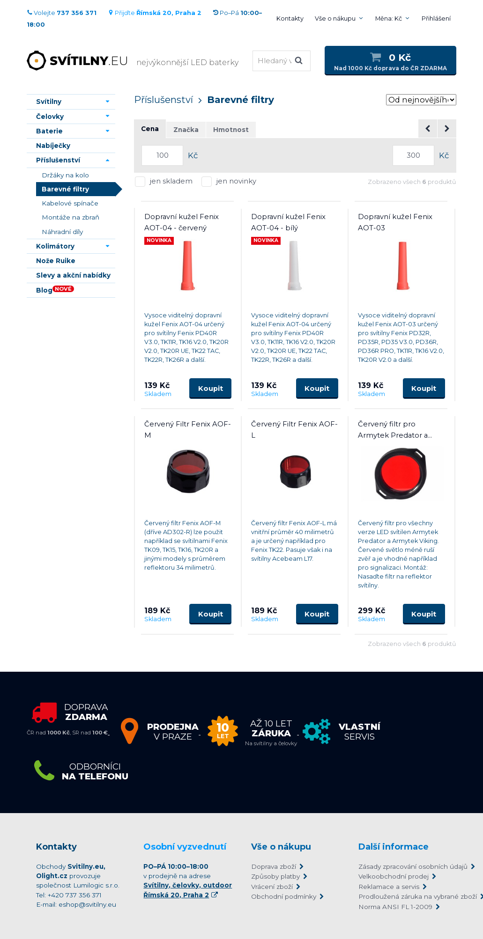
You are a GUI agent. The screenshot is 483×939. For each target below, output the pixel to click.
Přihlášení (436, 18)
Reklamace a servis (388, 886)
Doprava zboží (273, 866)
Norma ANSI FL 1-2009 (395, 906)
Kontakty (290, 18)
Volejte (62, 12)
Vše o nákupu (335, 18)
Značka (186, 129)
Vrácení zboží (272, 886)
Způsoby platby (275, 876)
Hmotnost (231, 129)
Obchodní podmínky (283, 896)
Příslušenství (163, 99)
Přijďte (154, 12)
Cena (150, 128)
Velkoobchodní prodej (393, 876)
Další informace (393, 847)
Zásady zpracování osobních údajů (402, 866)
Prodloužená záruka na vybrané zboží (402, 896)
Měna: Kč (388, 18)
